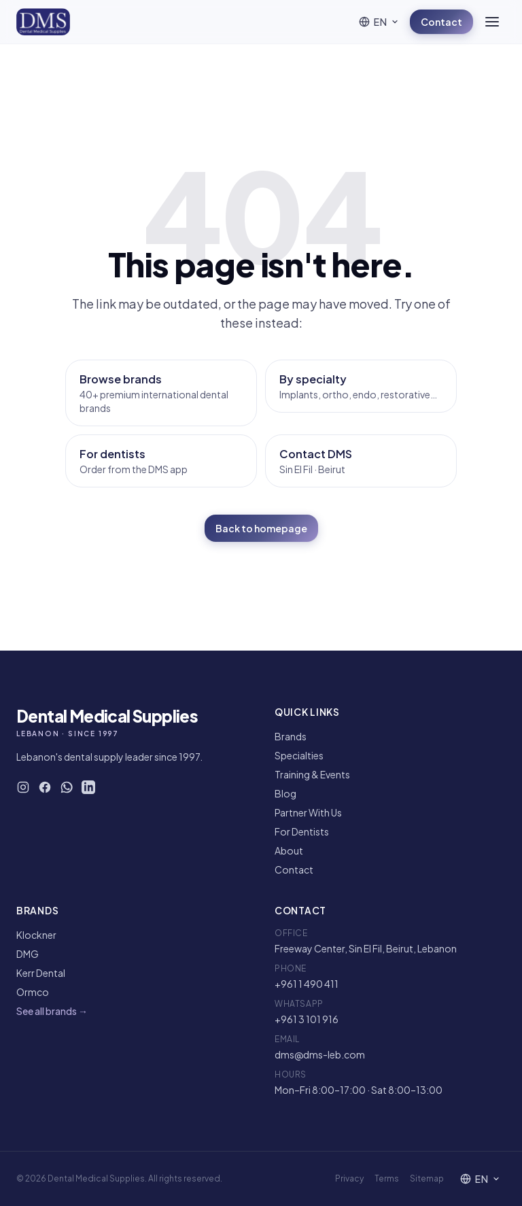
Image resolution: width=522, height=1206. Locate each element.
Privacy (349, 1178)
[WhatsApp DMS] (66, 787)
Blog (285, 793)
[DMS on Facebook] (45, 787)
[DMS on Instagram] (23, 787)
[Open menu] (492, 21)
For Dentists (302, 831)
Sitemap (427, 1178)
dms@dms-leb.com (320, 1054)
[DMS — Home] (43, 21)
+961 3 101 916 (306, 1019)
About (289, 850)
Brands (291, 736)
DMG (27, 954)
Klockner (36, 935)
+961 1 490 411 (306, 984)
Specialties (299, 755)
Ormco (32, 992)
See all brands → (52, 1011)
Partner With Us (308, 812)
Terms (387, 1178)
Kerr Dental (40, 973)
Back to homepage (261, 528)
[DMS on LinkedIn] (88, 787)
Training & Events (312, 774)
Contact (441, 22)
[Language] (378, 22)
